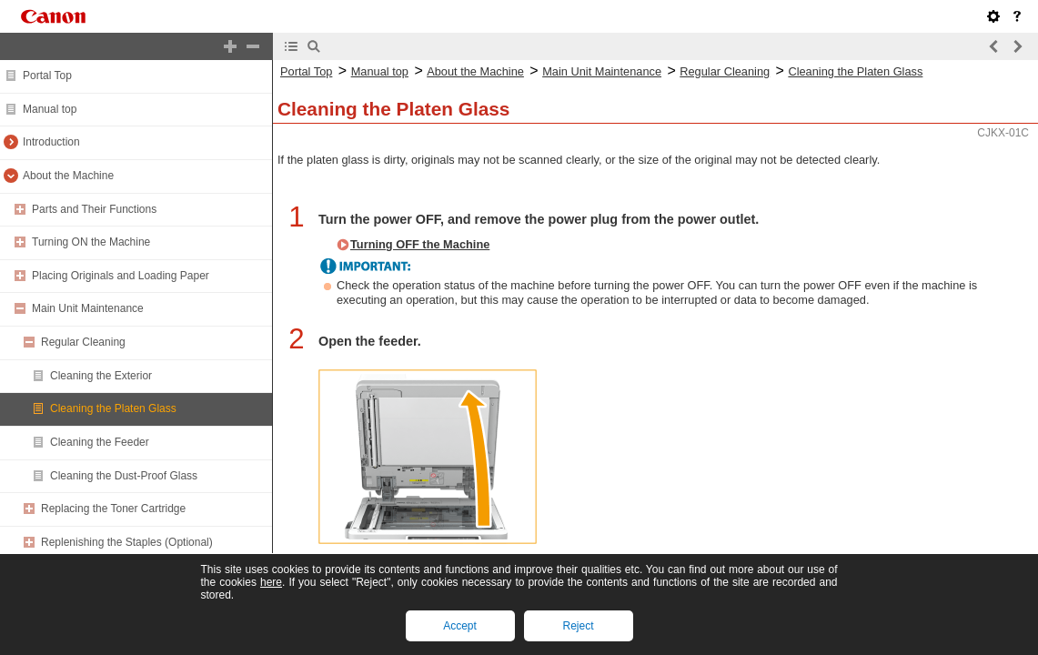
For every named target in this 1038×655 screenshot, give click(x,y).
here (271, 582)
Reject (577, 626)
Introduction (51, 142)
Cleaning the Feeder (99, 442)
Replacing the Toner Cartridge (113, 508)
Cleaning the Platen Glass (113, 408)
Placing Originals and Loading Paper (120, 275)
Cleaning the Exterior (101, 375)
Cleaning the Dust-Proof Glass (123, 475)
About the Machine (68, 175)
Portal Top (47, 75)
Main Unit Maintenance (88, 308)
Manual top (49, 109)
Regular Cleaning (83, 342)
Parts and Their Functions (94, 209)
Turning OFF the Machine (419, 244)
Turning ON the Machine (91, 242)
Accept (460, 626)
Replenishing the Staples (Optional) (127, 542)
